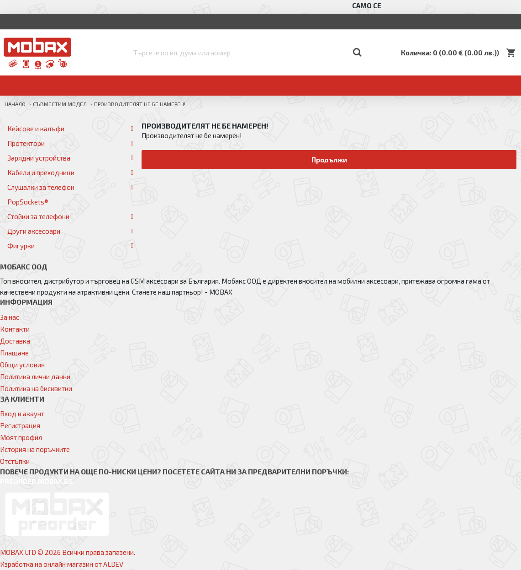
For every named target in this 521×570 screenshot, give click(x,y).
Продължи (329, 160)
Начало (15, 104)
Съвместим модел (60, 104)
